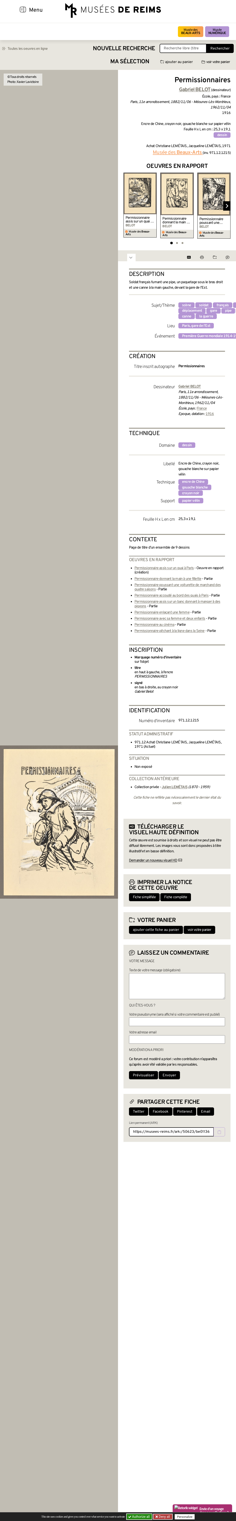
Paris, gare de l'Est (196, 326)
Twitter (138, 1111)
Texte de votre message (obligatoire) (154, 970)
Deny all (164, 1516)
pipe (228, 311)
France (202, 408)
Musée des (190, 31)
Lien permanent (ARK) (143, 1123)
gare (213, 311)
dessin (222, 135)
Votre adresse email (142, 1032)
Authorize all (139, 1516)
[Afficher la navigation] (23, 10)
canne (186, 316)
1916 (210, 414)
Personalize (185, 1516)
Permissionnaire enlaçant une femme (162, 612)
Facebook (161, 1111)
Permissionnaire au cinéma (154, 625)
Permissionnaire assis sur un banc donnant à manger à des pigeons (177, 603)
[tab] (171, 243)
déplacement (192, 311)
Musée (217, 31)
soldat (203, 305)
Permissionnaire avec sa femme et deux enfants (169, 618)
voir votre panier (215, 62)
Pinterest (184, 1111)
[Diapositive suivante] (227, 206)
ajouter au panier (176, 62)
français (223, 305)
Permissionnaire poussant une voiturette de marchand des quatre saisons (211, 221)
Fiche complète (175, 897)
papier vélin (191, 501)
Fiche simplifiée (144, 897)
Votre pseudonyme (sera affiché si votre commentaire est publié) (174, 1014)
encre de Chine (193, 482)
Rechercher (220, 48)
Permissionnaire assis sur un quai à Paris (139, 219)
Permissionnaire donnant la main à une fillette (175, 220)
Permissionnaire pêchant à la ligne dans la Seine (169, 631)
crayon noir (190, 493)
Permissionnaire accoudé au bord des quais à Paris (171, 595)
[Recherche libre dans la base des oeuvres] (183, 48)
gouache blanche (195, 487)
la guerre (206, 316)
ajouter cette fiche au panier (156, 930)
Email (205, 1111)
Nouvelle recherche (124, 49)
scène (186, 305)
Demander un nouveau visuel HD (153, 860)
